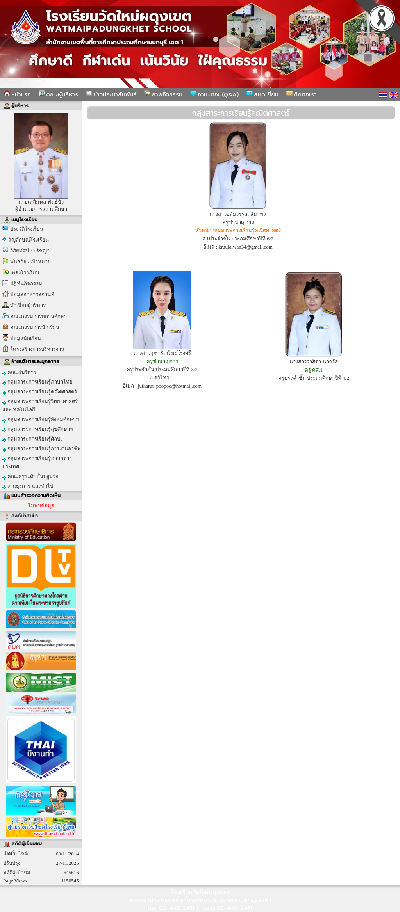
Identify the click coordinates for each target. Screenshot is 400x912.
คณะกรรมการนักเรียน (34, 327)
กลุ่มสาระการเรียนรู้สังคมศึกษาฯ (40, 419)
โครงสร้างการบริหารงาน (37, 349)
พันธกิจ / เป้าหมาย (30, 262)
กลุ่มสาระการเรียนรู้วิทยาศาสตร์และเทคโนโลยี (40, 405)
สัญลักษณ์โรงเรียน (28, 240)
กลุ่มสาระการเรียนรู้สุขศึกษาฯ (37, 429)
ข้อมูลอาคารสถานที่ (32, 294)
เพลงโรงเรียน (24, 273)
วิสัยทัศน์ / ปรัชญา (30, 251)
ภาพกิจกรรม (163, 94)
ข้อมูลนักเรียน (25, 338)
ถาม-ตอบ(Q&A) (214, 94)
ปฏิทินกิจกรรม (26, 283)
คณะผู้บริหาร (58, 94)
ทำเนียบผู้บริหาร (28, 305)
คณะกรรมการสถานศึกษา (38, 316)
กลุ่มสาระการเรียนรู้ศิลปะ (32, 439)
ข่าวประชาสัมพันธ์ (111, 94)
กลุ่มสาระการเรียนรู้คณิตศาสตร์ (39, 392)
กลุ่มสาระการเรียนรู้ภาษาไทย (37, 382)
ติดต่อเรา (301, 94)
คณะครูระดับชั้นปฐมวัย (30, 476)
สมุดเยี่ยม (262, 94)
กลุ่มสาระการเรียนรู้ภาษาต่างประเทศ (36, 462)
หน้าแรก (17, 94)
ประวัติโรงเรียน (26, 229)
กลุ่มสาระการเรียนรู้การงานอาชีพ (41, 449)
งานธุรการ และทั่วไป (27, 486)
